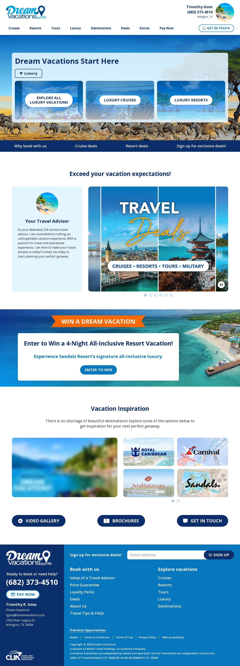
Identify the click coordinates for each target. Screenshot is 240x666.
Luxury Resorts (191, 100)
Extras (144, 28)
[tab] (28, 73)
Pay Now (167, 28)
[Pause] (221, 285)
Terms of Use (124, 637)
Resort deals (137, 145)
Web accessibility (173, 637)
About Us (78, 606)
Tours (55, 28)
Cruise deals (86, 145)
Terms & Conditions (97, 637)
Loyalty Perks (82, 591)
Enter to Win (98, 369)
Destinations (101, 28)
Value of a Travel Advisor (92, 577)
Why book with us (30, 145)
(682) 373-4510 (32, 582)
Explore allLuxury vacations (49, 100)
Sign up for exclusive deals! (201, 145)
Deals (125, 28)
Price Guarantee (84, 584)
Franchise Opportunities (88, 630)
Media (74, 637)
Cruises (14, 28)
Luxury (75, 28)
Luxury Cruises (120, 100)
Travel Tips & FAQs (87, 613)
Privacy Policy (147, 637)
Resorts (35, 28)
